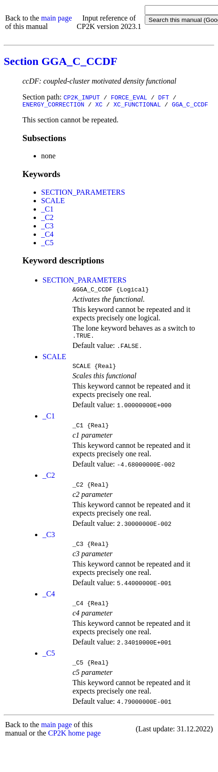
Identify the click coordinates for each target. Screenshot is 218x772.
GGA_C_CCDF (190, 105)
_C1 (47, 210)
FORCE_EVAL (129, 97)
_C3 (47, 227)
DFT (163, 97)
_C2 (47, 219)
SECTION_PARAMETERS (83, 194)
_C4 (47, 236)
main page (56, 18)
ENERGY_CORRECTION (53, 105)
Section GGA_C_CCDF (60, 61)
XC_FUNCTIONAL (137, 105)
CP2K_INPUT (81, 97)
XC (99, 105)
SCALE (53, 202)
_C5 (47, 244)
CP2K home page (74, 746)
